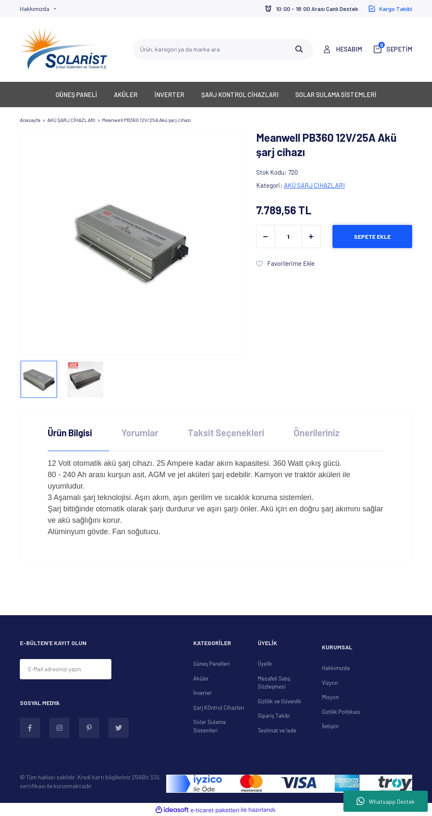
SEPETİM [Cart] (395, 48)
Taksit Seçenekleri (226, 432)
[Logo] (64, 49)
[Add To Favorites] (285, 263)
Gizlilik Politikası (341, 711)
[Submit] (132, 670)
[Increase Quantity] (311, 236)
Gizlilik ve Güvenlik (279, 701)
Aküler (201, 678)
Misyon (330, 697)
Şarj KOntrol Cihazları (218, 707)
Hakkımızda (34, 8)
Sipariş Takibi (274, 715)
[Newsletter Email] (65, 669)
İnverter (202, 692)
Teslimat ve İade (277, 730)
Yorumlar (140, 432)
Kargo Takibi (395, 8)
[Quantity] (288, 236)
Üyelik (265, 663)
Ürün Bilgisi (70, 432)
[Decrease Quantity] (265, 236)
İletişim (330, 726)
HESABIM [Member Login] (349, 49)
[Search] (223, 49)
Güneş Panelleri (211, 663)
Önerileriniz (317, 432)
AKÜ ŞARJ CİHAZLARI (314, 185)
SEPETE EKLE (372, 236)
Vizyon (330, 682)
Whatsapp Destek (385, 801)
